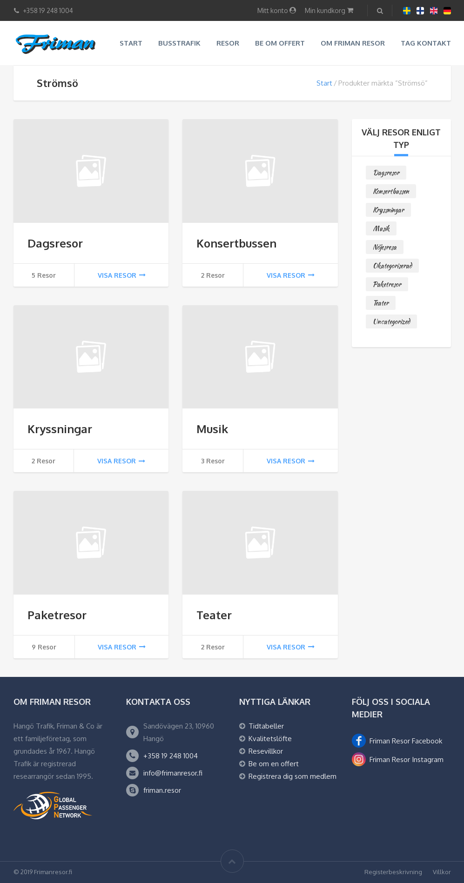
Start (131, 43)
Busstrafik (179, 43)
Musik (212, 428)
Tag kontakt (426, 43)
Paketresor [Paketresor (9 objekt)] (387, 284)
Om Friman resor (353, 43)
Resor (227, 43)
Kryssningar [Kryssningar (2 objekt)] (388, 209)
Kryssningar (59, 428)
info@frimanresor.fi (172, 773)
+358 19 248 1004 (170, 755)
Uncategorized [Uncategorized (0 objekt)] (391, 321)
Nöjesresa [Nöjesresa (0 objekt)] (385, 247)
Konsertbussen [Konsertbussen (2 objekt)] (391, 191)
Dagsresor (55, 243)
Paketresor (57, 615)
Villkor (442, 872)
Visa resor (122, 275)
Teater (214, 615)
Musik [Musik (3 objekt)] (381, 228)
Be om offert (280, 43)
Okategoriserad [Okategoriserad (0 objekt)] (392, 265)
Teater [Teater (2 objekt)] (381, 303)
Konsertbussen (236, 243)
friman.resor (162, 790)
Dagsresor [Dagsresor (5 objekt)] (386, 172)
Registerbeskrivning (393, 872)
